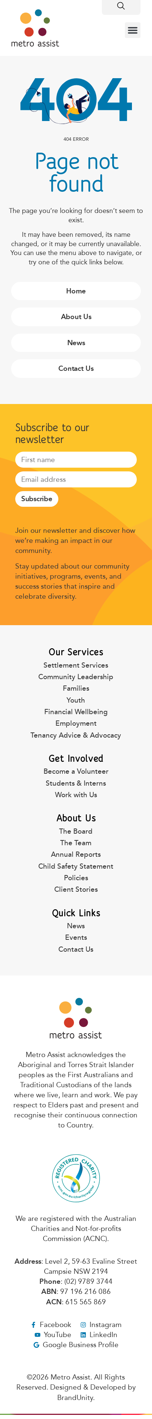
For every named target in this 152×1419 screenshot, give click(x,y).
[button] (132, 30)
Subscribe (36, 498)
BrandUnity (75, 1397)
